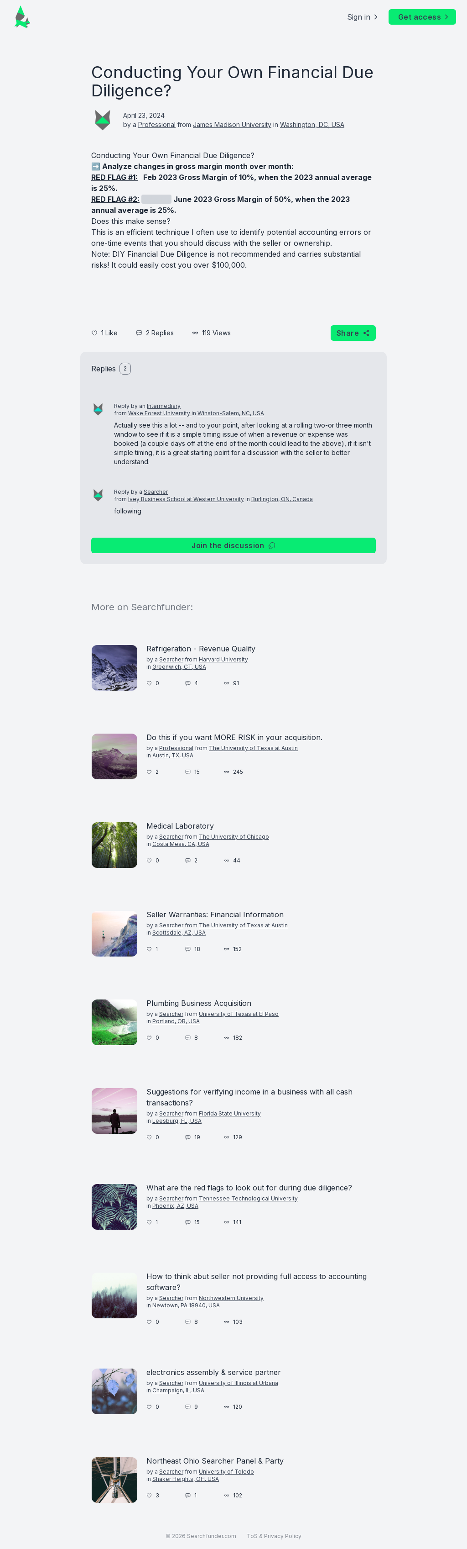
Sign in (363, 16)
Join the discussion (233, 545)
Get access (424, 16)
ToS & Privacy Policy (274, 1536)
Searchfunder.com (211, 1536)
